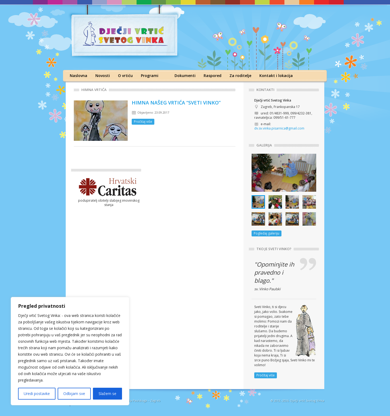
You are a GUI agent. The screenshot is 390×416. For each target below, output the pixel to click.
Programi (149, 75)
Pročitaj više (143, 121)
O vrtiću (125, 75)
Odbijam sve (74, 393)
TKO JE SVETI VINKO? (273, 249)
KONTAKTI (265, 90)
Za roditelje (240, 75)
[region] (70, 351)
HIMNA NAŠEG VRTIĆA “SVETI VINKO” (176, 102)
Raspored (212, 75)
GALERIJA (264, 145)
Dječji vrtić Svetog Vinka (307, 400)
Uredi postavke (37, 393)
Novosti (102, 75)
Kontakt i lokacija (276, 75)
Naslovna (78, 75)
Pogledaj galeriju (266, 233)
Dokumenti (185, 75)
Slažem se (107, 393)
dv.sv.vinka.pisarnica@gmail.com (279, 128)
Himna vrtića (94, 90)
